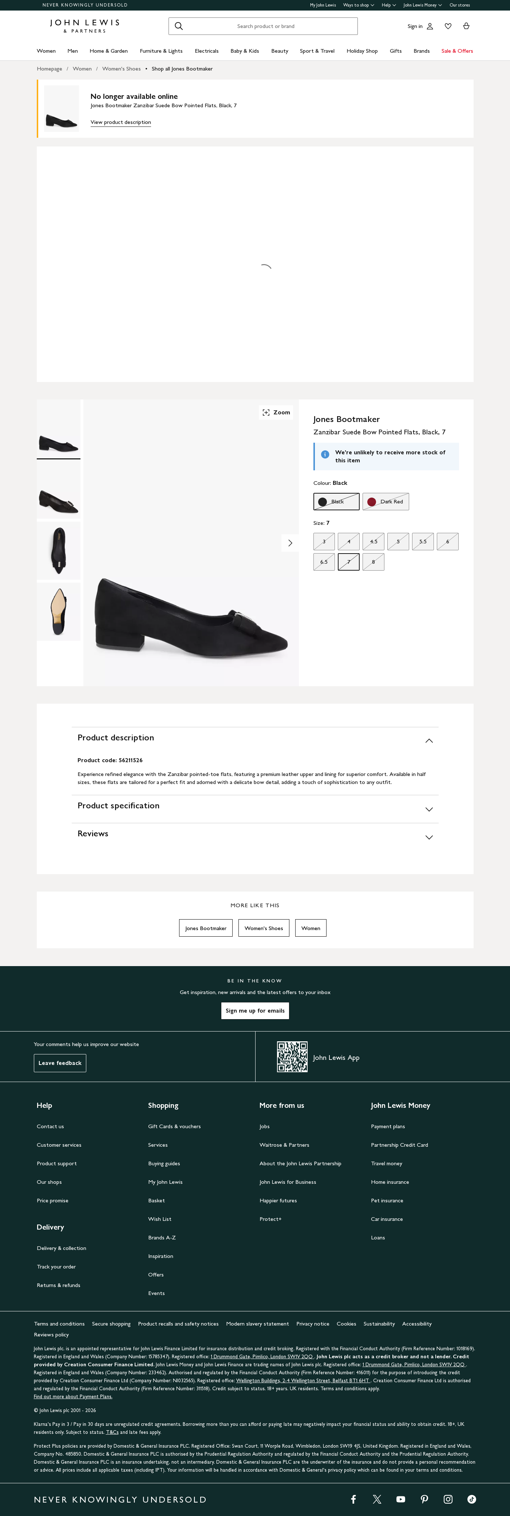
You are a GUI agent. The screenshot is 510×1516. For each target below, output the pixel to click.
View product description (121, 121)
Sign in (415, 26)
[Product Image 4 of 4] (58, 612)
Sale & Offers (457, 50)
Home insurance (390, 1181)
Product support (57, 1163)
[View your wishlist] (446, 26)
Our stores (460, 5)
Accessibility (417, 1323)
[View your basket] (466, 26)
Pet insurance (387, 1200)
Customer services (59, 1144)
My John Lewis (323, 5)
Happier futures (278, 1200)
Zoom (276, 412)
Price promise (52, 1200)
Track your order (56, 1266)
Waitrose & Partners (284, 1144)
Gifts (396, 50)
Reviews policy (51, 1334)
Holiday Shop (362, 50)
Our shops (49, 1181)
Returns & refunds (58, 1285)
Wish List (159, 1218)
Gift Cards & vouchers (174, 1126)
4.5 (370, 543)
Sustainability (379, 1323)
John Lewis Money (423, 5)
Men (72, 50)
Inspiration (160, 1255)
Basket (156, 1200)
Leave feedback (60, 1062)
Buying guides (164, 1163)
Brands (422, 50)
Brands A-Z (162, 1237)
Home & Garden (109, 50)
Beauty (279, 50)
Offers (156, 1274)
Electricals (207, 50)
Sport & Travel (317, 50)
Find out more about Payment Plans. (73, 1397)
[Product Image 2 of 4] (58, 490)
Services (158, 1144)
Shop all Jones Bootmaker (182, 68)
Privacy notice (312, 1323)
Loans (378, 1237)
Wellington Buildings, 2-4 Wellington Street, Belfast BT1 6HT (303, 1381)
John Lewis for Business (288, 1181)
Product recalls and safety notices (178, 1323)
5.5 (419, 543)
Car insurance (387, 1218)
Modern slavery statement (257, 1323)
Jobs (265, 1126)
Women (46, 50)
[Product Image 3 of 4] (58, 551)
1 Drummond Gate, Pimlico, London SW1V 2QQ (262, 1357)
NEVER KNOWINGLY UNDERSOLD (85, 5)
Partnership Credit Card (399, 1144)
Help (389, 5)
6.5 (320, 563)
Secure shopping (111, 1323)
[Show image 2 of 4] (290, 543)
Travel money (386, 1163)
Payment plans (388, 1126)
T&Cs (112, 1432)
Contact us (50, 1126)
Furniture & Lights (161, 50)
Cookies (346, 1323)
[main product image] (67, 108)
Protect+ (271, 1218)
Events (156, 1293)
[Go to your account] (430, 26)
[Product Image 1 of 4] (58, 428)
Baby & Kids (244, 50)
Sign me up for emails (255, 1010)
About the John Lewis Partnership (300, 1163)
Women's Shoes (121, 68)
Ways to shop (359, 5)
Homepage (49, 68)
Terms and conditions (59, 1323)
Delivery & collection (61, 1247)
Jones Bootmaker (205, 928)
